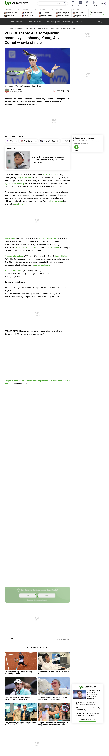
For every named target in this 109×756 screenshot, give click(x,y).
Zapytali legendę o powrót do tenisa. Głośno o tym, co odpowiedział (18, 698)
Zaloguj (102, 3)
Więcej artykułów (86, 720)
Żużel (46, 22)
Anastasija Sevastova (14, 256)
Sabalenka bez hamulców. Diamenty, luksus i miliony (88, 709)
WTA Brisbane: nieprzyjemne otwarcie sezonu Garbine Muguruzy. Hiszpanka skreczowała (48, 159)
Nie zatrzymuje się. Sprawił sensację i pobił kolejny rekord (19, 673)
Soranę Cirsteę (60, 256)
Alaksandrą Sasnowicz (25, 247)
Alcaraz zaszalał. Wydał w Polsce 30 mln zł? (53, 673)
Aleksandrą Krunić (42, 265)
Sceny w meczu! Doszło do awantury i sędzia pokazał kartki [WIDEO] (88, 714)
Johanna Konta (19, 28)
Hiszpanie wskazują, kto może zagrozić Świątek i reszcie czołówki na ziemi (53, 724)
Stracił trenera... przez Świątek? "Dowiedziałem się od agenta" (86, 703)
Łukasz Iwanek (15, 90)
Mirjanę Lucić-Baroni (47, 238)
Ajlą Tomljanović (25, 177)
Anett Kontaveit (52, 247)
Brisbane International (14, 270)
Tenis (30, 22)
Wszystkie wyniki (96, 12)
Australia (19, 639)
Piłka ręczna (80, 22)
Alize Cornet (10, 238)
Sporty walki (55, 22)
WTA (12, 639)
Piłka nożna (20, 22)
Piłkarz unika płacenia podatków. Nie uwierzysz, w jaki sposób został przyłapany (94, 694)
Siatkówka (38, 22)
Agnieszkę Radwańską (14, 183)
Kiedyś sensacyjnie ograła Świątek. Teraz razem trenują (20, 724)
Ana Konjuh (19, 204)
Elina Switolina (56, 201)
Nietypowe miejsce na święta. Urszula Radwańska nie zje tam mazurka (52, 698)
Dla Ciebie (10, 22)
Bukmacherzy (68, 22)
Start (6, 28)
